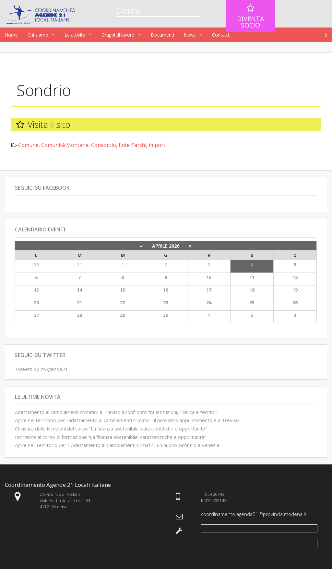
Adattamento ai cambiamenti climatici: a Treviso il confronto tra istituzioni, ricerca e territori (116, 412)
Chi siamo (38, 35)
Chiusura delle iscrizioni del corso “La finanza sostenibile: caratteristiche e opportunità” (111, 428)
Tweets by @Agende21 (41, 369)
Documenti (162, 35)
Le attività (75, 35)
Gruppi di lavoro (118, 35)
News (190, 35)
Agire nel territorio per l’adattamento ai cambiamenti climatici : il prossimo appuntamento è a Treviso (127, 420)
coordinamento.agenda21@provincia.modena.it (253, 514)
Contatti (220, 35)
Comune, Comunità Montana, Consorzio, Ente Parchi (82, 145)
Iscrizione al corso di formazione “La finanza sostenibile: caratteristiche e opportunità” (110, 437)
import (157, 145)
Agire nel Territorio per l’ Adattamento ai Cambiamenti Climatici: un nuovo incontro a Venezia (117, 445)
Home (11, 35)
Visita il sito (49, 124)
